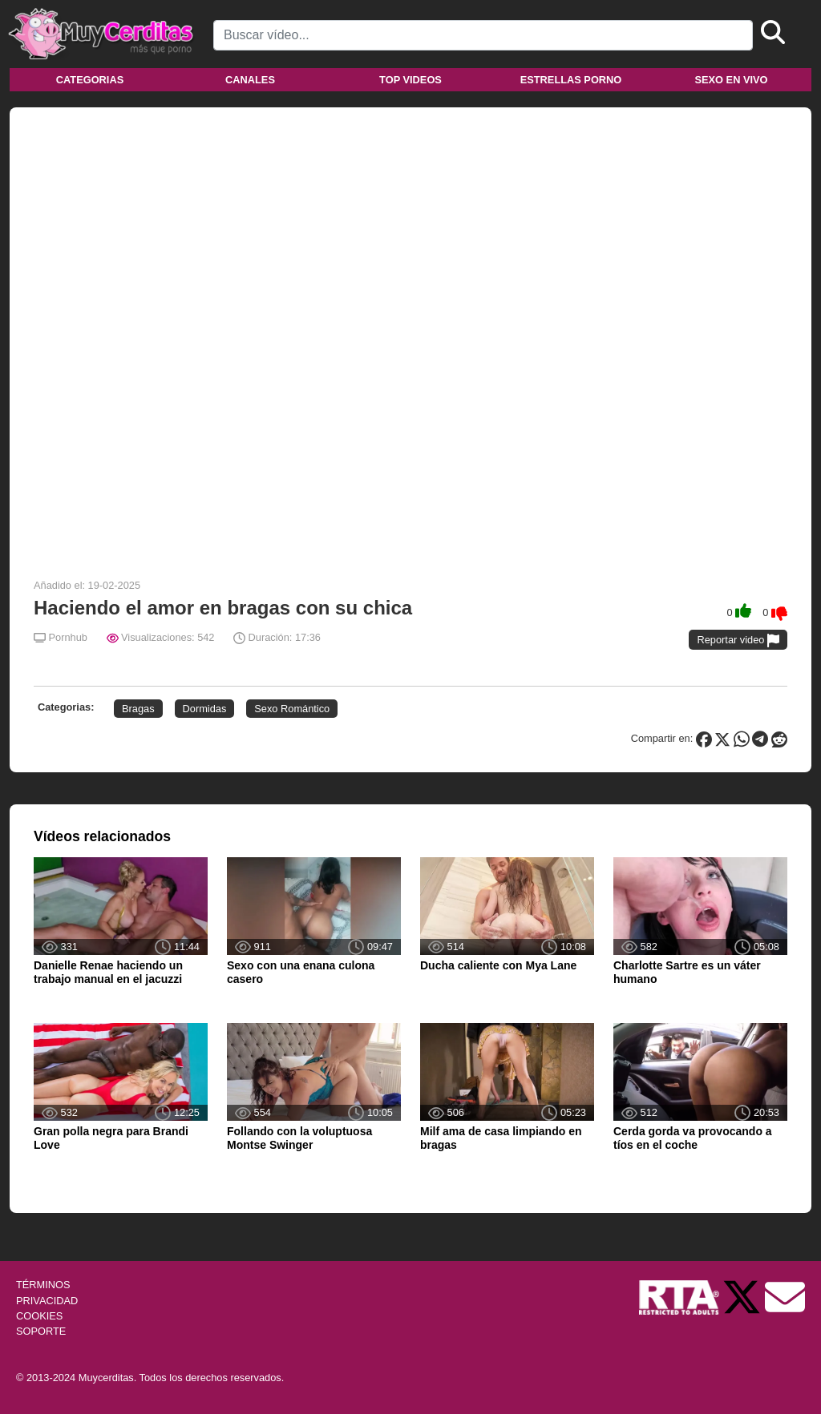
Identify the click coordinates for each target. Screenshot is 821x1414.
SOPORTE (41, 1331)
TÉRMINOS (43, 1285)
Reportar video (738, 640)
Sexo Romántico (292, 709)
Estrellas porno (571, 80)
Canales (250, 80)
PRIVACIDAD (47, 1301)
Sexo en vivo (730, 80)
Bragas (138, 709)
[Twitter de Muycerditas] (743, 1297)
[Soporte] (785, 1297)
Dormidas (205, 709)
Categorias (89, 80)
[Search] (483, 35)
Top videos (410, 80)
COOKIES (39, 1316)
